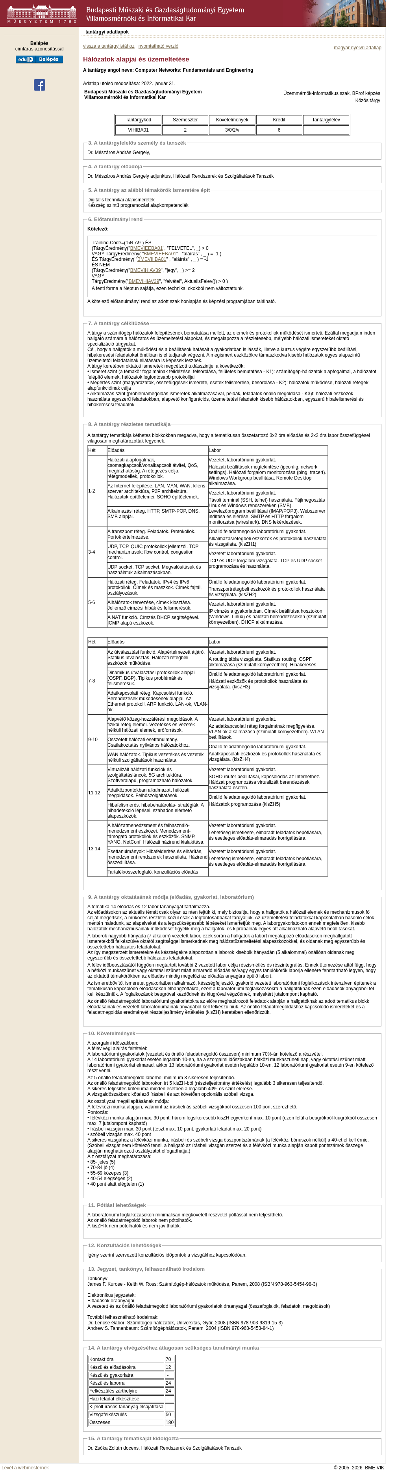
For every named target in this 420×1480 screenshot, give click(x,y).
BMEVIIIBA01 (151, 259)
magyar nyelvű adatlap (357, 47)
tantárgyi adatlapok (107, 32)
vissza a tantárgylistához (109, 46)
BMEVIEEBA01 (146, 248)
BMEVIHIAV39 (145, 270)
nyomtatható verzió (158, 46)
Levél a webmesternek (25, 1468)
